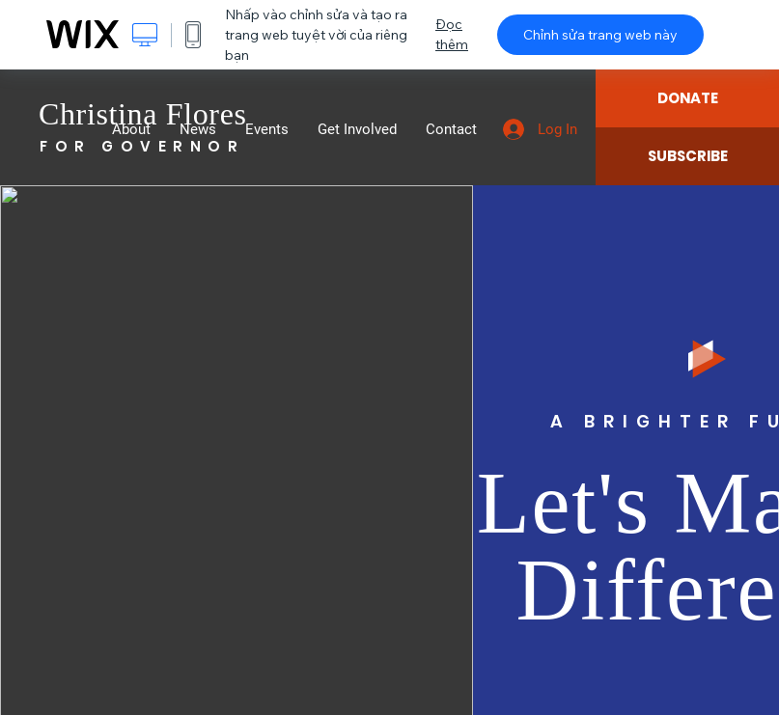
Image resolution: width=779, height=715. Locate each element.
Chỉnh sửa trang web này (600, 34)
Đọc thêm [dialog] (451, 34)
